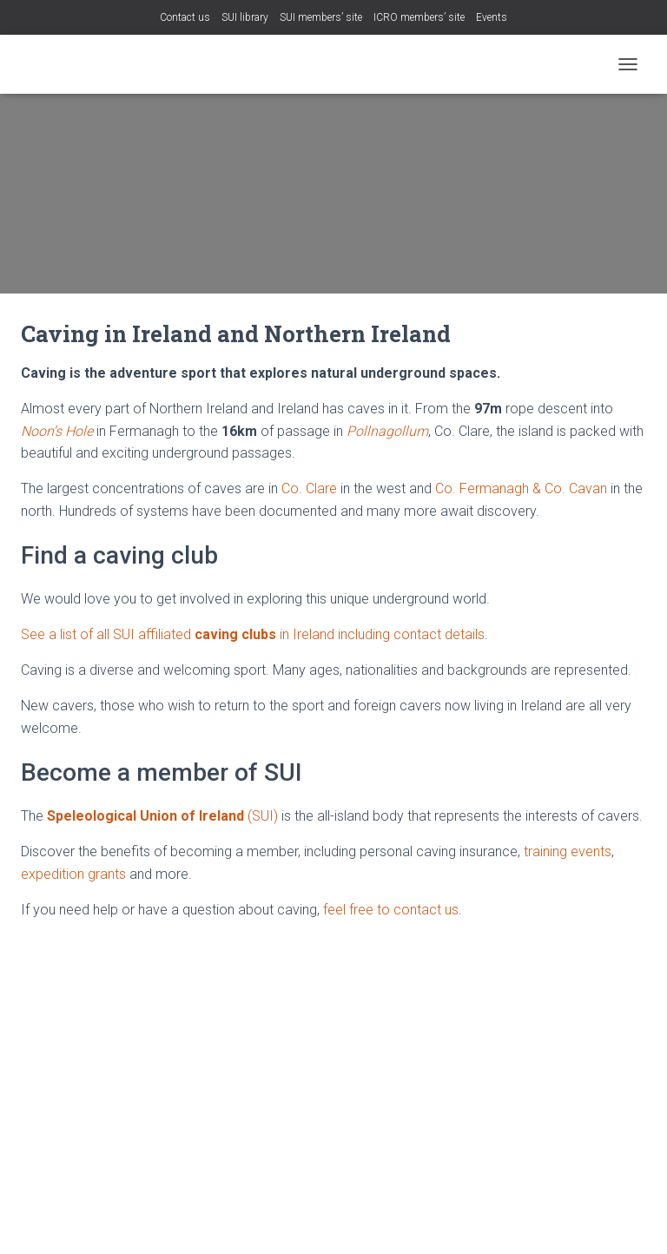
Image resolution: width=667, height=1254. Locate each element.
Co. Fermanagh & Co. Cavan (521, 488)
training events (567, 851)
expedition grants (73, 874)
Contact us (185, 17)
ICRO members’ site (419, 17)
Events (491, 17)
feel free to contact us (391, 909)
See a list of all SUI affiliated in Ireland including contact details (253, 634)
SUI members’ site (321, 17)
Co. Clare (309, 488)
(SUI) (162, 816)
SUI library (244, 17)
